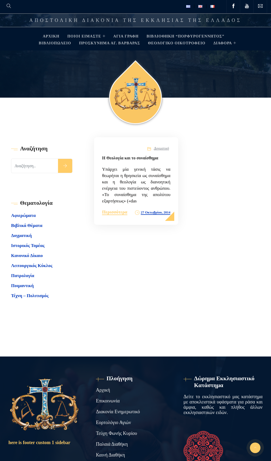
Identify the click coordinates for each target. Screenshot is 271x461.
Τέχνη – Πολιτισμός (30, 295)
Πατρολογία (22, 275)
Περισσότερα (114, 212)
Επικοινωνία (108, 400)
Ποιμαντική (22, 285)
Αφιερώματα (23, 215)
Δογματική (161, 148)
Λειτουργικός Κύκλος (31, 265)
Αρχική (103, 390)
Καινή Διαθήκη (110, 455)
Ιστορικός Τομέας (28, 245)
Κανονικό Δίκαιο (27, 255)
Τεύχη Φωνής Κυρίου (116, 433)
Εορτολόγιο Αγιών (113, 422)
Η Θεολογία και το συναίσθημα (130, 158)
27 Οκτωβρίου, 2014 (156, 212)
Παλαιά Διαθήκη (112, 444)
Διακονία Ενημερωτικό (118, 411)
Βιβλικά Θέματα (26, 225)
